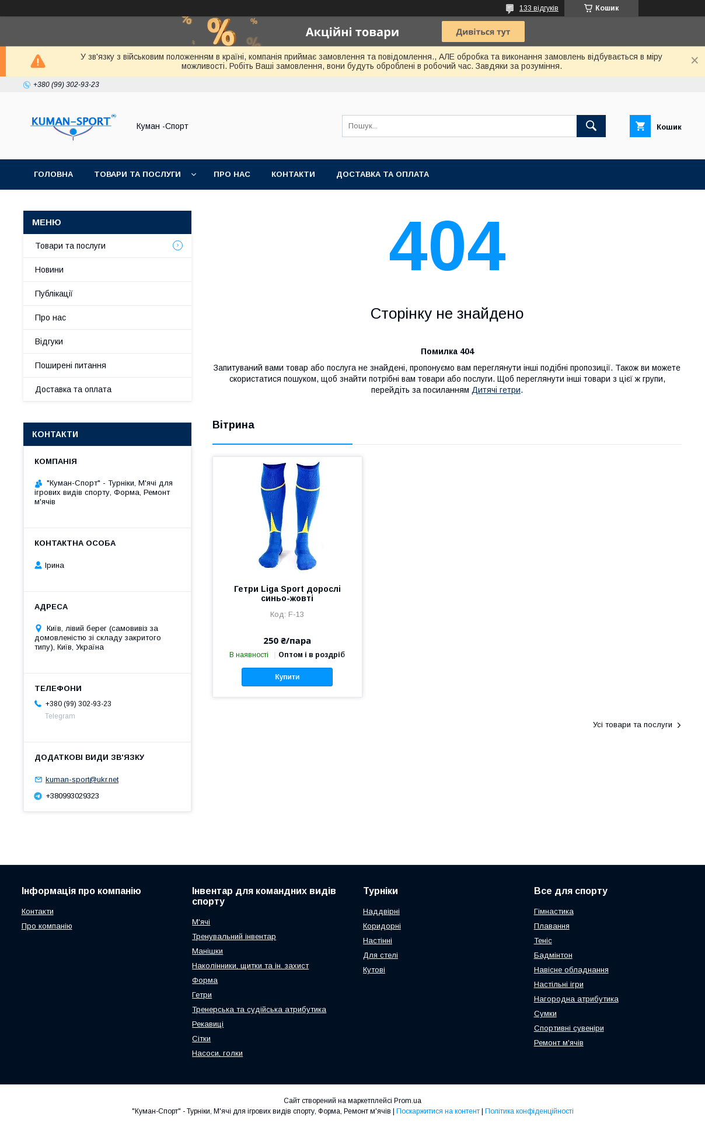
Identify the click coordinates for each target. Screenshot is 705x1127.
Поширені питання (70, 365)
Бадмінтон (553, 955)
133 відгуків (539, 8)
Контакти (293, 174)
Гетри (202, 994)
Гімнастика (554, 911)
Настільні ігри (559, 984)
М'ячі (201, 921)
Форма (205, 980)
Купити (287, 677)
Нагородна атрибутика (576, 999)
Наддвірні (381, 911)
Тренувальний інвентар (234, 936)
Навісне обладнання (571, 969)
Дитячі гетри (496, 390)
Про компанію (47, 926)
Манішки (207, 951)
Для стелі (380, 955)
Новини (49, 269)
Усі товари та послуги (632, 724)
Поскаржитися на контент (438, 1111)
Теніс (543, 940)
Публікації (54, 293)
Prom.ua (407, 1101)
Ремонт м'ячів (559, 1042)
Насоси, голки (217, 1053)
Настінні (377, 940)
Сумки (545, 1013)
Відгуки (49, 341)
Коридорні (382, 926)
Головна (53, 174)
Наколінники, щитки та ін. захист (250, 965)
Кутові (374, 969)
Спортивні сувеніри (569, 1028)
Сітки (201, 1038)
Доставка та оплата (382, 174)
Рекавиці (208, 1024)
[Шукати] (591, 126)
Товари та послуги (137, 174)
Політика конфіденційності (529, 1111)
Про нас (232, 174)
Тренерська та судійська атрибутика (259, 1009)
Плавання (552, 926)
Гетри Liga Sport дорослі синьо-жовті (287, 593)
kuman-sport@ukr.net (82, 779)
